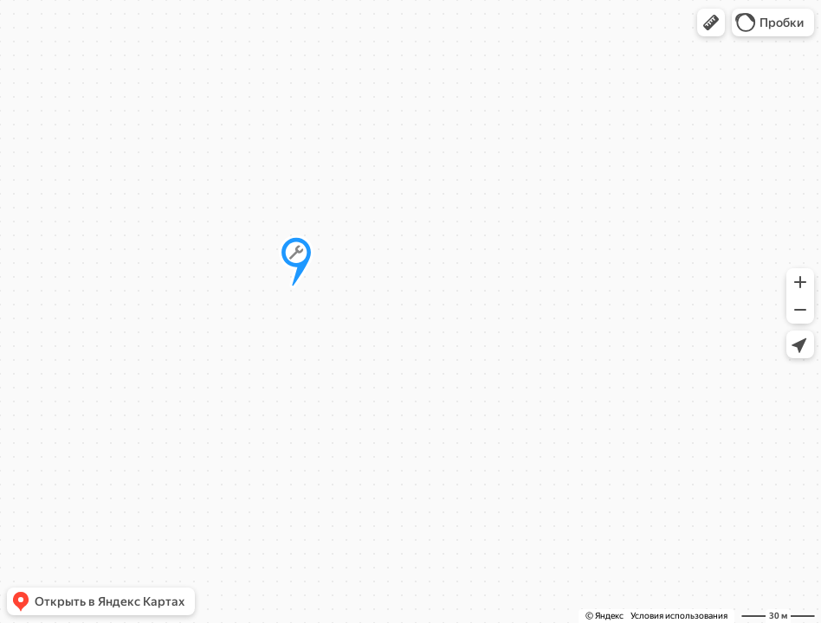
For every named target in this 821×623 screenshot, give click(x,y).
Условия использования (678, 615)
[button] (711, 22)
